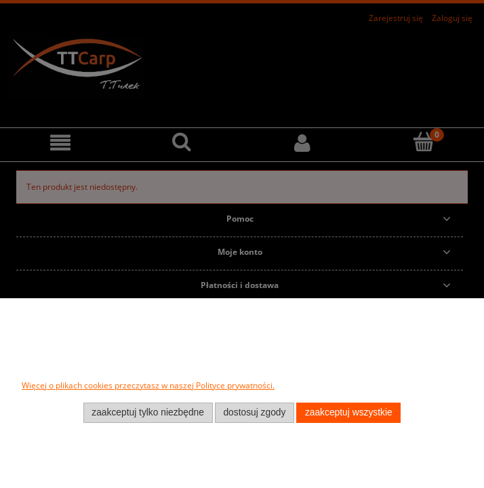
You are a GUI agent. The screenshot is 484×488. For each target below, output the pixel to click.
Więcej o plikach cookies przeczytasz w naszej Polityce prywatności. (148, 385)
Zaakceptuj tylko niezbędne (148, 412)
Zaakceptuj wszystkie (348, 412)
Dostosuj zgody (254, 412)
